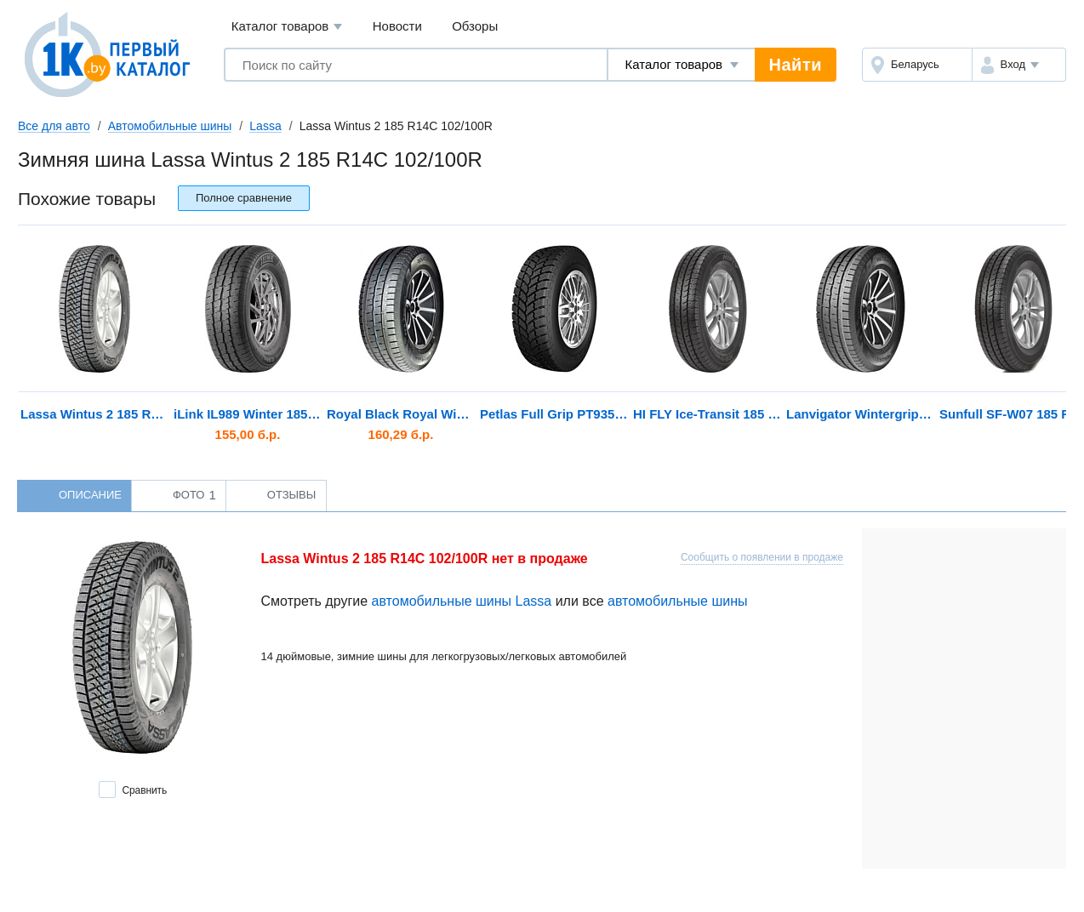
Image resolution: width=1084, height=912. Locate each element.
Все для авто (54, 126)
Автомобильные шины (170, 126)
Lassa (265, 126)
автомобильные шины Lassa (462, 601)
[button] (1019, 64)
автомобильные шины (678, 601)
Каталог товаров (287, 27)
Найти (795, 64)
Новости (397, 26)
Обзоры (475, 26)
